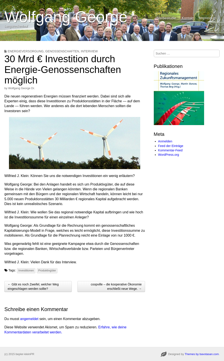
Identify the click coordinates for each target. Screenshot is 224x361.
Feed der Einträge (170, 146)
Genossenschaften (62, 51)
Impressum (208, 18)
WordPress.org (168, 154)
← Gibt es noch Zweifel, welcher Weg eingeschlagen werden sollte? (33, 286)
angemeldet (29, 319)
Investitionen (26, 270)
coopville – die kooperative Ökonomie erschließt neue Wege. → (116, 286)
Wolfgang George (66, 17)
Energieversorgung (26, 51)
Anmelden (165, 141)
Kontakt (188, 18)
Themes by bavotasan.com (202, 354)
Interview (89, 51)
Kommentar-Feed (170, 150)
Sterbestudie (166, 18)
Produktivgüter (47, 270)
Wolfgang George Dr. (21, 88)
